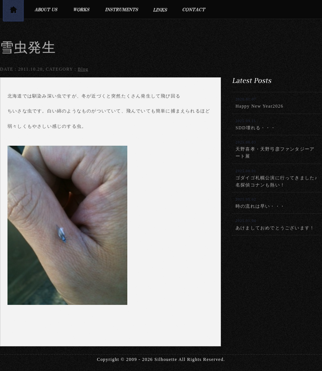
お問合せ (194, 9)
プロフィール (46, 9)
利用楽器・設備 (121, 9)
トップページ (13, 12)
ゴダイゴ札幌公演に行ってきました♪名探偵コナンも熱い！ (276, 178)
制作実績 (81, 9)
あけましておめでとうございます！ (275, 224)
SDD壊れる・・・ (256, 124)
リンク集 (160, 9)
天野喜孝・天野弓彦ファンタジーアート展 (275, 149)
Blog (83, 69)
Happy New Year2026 (259, 103)
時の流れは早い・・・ (260, 203)
